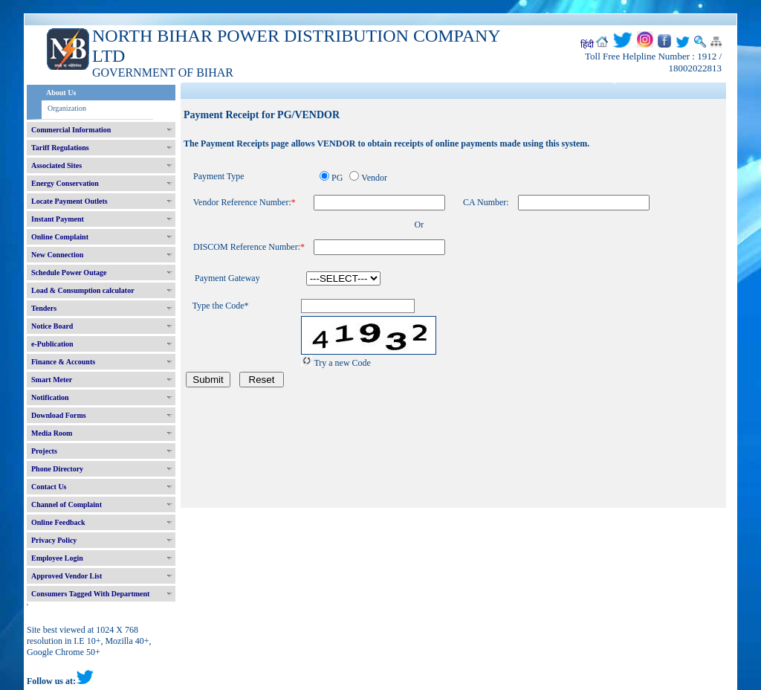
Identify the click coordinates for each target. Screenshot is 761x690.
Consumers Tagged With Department (90, 594)
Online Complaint (59, 237)
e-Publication (52, 344)
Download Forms (58, 415)
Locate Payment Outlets (69, 201)
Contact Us (49, 487)
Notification (50, 397)
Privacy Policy (54, 540)
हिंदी (587, 44)
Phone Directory (57, 469)
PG (337, 177)
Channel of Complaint (66, 504)
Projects (44, 451)
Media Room (51, 433)
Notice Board (52, 326)
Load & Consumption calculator (83, 290)
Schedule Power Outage (68, 272)
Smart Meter (51, 379)
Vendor (374, 177)
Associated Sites (56, 165)
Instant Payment (57, 219)
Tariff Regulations (60, 148)
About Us (61, 92)
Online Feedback (58, 522)
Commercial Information (71, 130)
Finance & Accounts (63, 362)
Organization (67, 108)
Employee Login (57, 558)
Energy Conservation (65, 183)
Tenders (43, 308)
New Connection (57, 255)
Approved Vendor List (66, 576)
